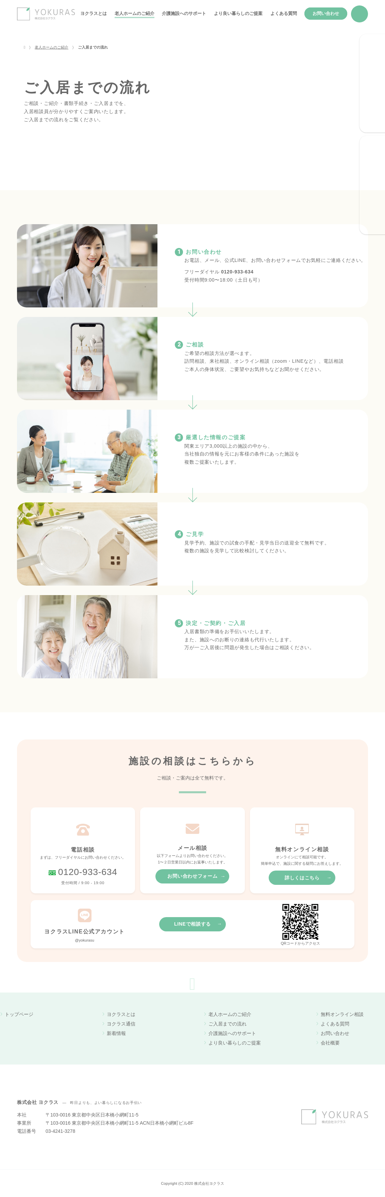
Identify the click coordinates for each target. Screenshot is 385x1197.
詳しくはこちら (302, 877)
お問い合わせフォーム (192, 876)
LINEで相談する (192, 924)
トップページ (19, 1014)
